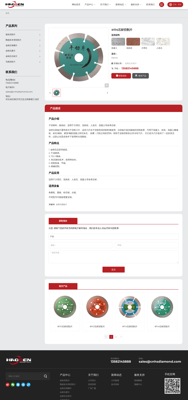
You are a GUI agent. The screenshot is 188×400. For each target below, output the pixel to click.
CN (173, 4)
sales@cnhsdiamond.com (19, 92)
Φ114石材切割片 (129, 326)
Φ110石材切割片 (64, 326)
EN (178, 4)
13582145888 (12, 83)
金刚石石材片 (131, 63)
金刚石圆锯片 (61, 204)
